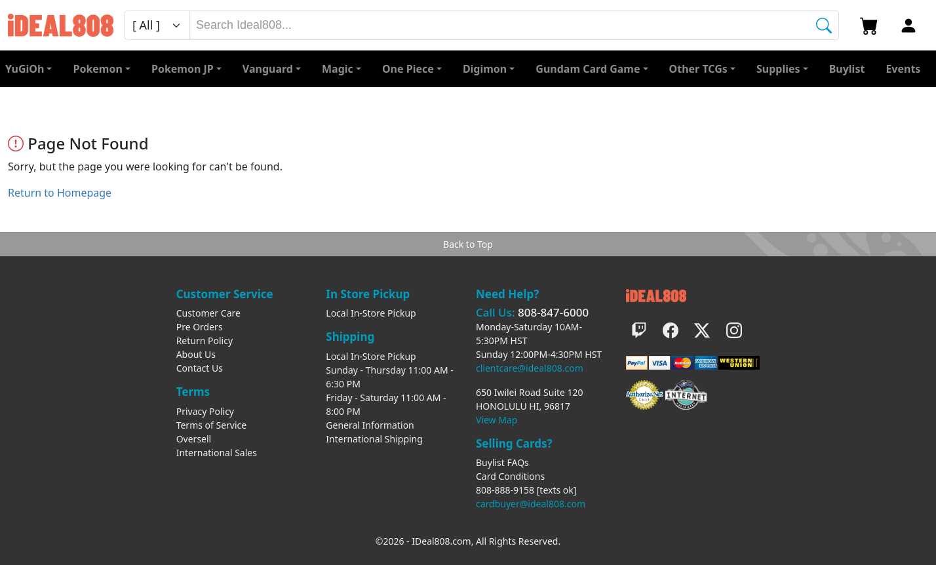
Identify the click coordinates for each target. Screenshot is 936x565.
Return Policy (204, 340)
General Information (370, 425)
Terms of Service (211, 425)
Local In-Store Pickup (371, 313)
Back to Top (468, 244)
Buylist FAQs (502, 462)
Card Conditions (510, 476)
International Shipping (374, 439)
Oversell (194, 439)
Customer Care (208, 313)
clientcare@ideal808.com (529, 368)
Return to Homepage (59, 192)
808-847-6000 (553, 312)
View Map (496, 420)
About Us (196, 354)
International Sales (216, 452)
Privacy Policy (205, 411)
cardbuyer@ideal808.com (530, 503)
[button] (702, 68)
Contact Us (199, 368)
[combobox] (514, 25)
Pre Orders (199, 327)
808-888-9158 (505, 490)
